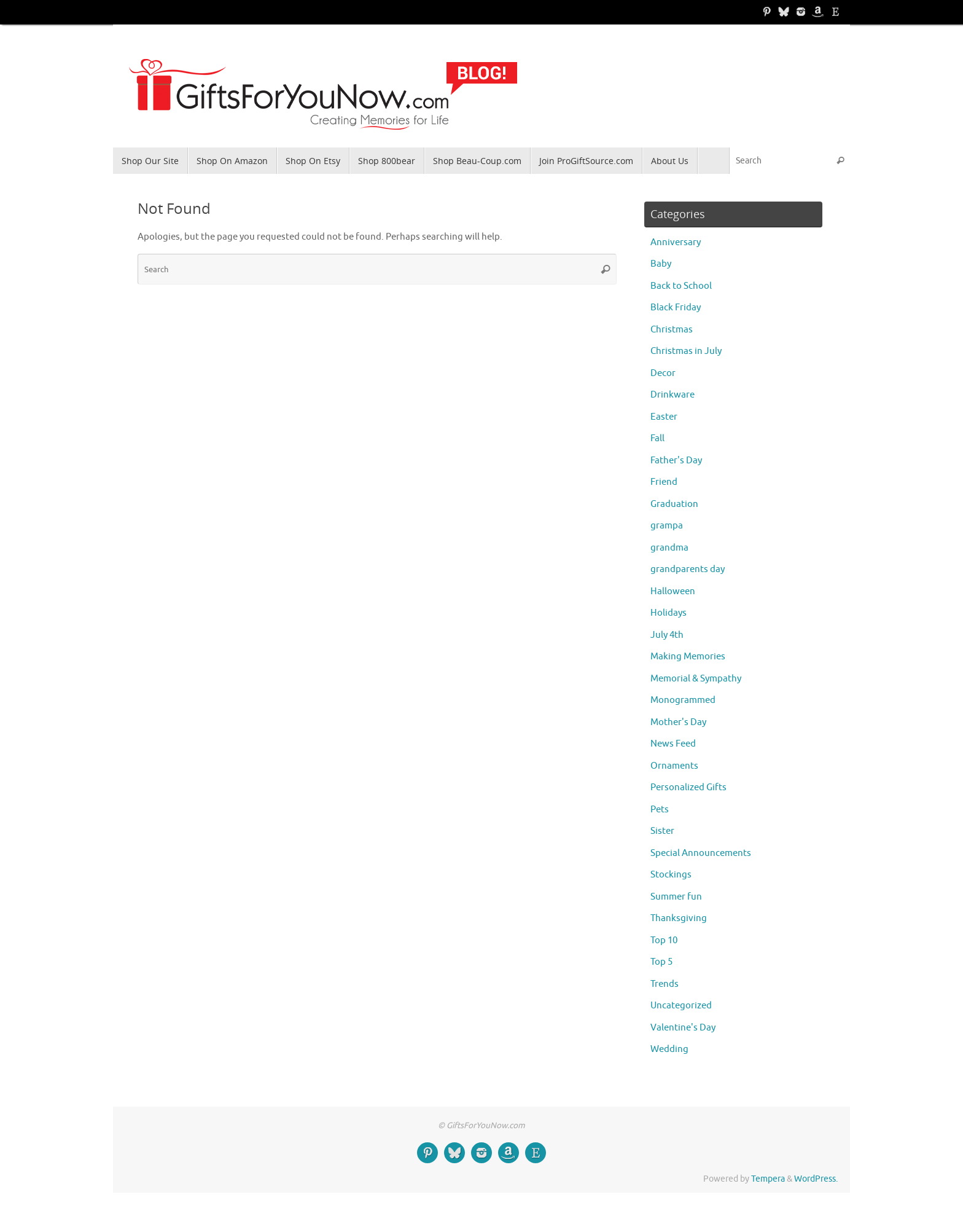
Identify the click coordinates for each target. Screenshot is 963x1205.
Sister (662, 831)
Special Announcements (700, 853)
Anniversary (675, 242)
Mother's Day (678, 722)
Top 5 (661, 962)
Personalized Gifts (688, 787)
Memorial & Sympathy (695, 679)
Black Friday (675, 307)
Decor (663, 373)
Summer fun (676, 897)
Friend (663, 482)
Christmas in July (686, 351)
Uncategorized (681, 1005)
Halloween (672, 591)
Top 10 (663, 940)
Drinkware (672, 395)
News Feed (673, 744)
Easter (663, 417)
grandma (669, 548)
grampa (666, 526)
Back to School (681, 286)
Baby (660, 264)
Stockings (671, 875)
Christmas (671, 330)
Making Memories (687, 656)
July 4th (667, 635)
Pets (659, 809)
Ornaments (674, 766)
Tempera (768, 1179)
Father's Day (676, 460)
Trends (664, 984)
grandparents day (687, 569)
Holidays (668, 613)
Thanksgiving (678, 918)
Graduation (674, 504)
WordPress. (816, 1179)
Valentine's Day (682, 1028)
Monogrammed (682, 700)
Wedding (669, 1049)
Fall (657, 438)
